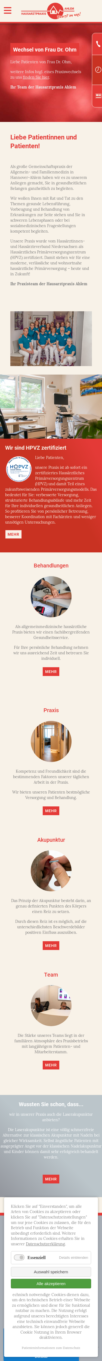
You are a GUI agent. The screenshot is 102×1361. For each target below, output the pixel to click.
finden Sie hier (36, 78)
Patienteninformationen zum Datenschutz (51, 1348)
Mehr (13, 534)
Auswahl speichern (51, 1271)
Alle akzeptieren (51, 1283)
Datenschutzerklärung (45, 1244)
